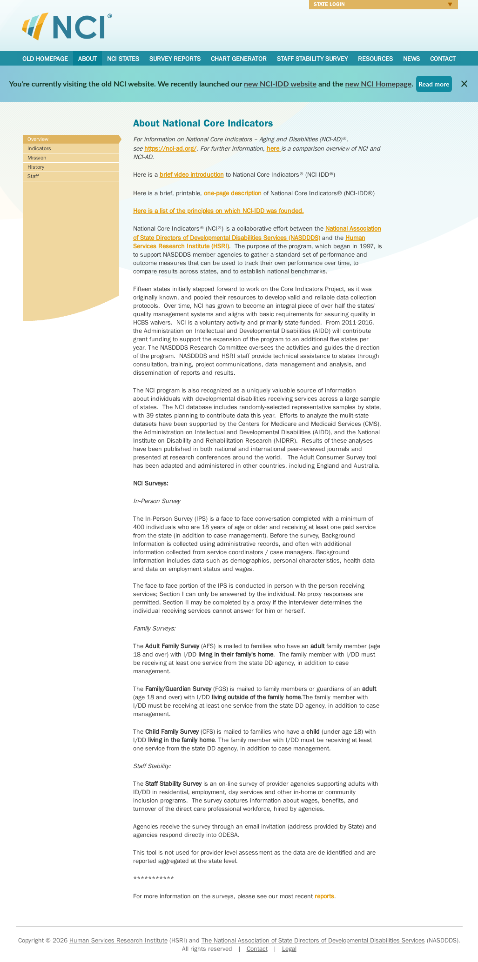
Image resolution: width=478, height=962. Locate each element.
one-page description (233, 193)
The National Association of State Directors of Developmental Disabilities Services (313, 940)
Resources (375, 58)
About (87, 58)
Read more (434, 84)
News (411, 58)
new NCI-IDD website (280, 83)
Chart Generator (239, 58)
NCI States (123, 58)
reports (324, 896)
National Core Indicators (67, 26)
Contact (443, 58)
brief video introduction (192, 174)
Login (380, 5)
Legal (289, 948)
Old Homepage (45, 58)
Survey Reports (175, 58)
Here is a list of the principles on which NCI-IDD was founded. (218, 210)
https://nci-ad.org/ (170, 148)
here (274, 148)
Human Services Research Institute (118, 940)
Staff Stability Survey (312, 58)
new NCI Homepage (378, 83)
